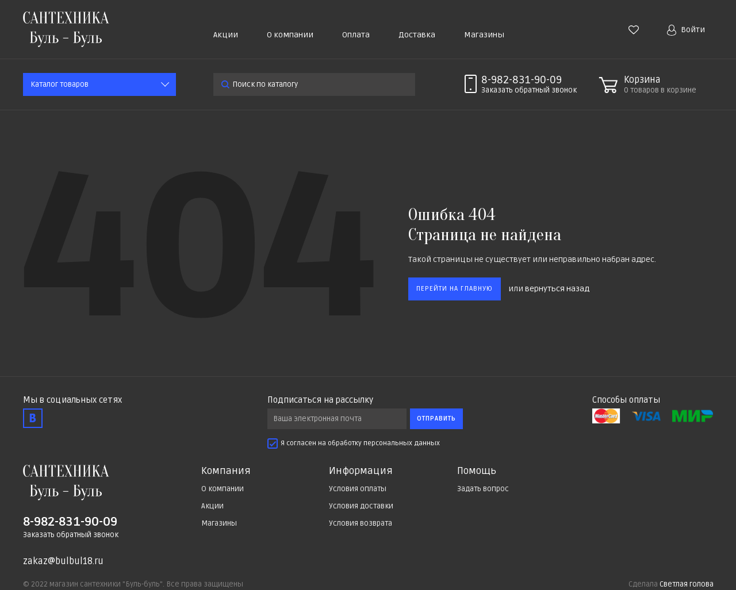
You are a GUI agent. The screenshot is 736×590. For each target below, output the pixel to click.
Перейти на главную (454, 288)
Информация (361, 471)
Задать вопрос (483, 488)
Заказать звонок (529, 90)
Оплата (356, 35)
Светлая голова (687, 584)
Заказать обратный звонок (70, 534)
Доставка (416, 35)
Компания (226, 471)
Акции (225, 35)
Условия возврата (360, 523)
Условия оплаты (357, 488)
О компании (290, 35)
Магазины (484, 35)
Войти (686, 30)
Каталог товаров (59, 84)
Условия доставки (361, 506)
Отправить (436, 418)
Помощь (476, 471)
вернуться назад (557, 289)
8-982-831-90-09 (521, 80)
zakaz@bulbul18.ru (63, 561)
